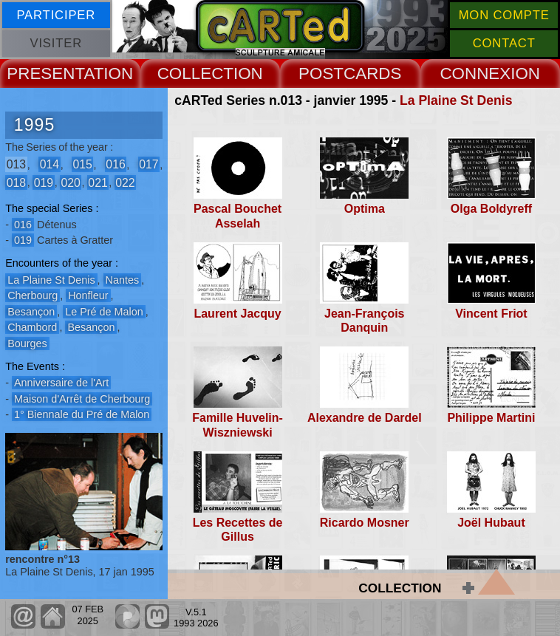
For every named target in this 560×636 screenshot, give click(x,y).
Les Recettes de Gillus (238, 529)
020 (70, 182)
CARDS (372, 73)
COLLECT (195, 73)
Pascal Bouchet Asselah (237, 215)
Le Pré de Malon (104, 312)
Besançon (31, 312)
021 (97, 182)
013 (16, 164)
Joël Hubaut (491, 522)
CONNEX (475, 73)
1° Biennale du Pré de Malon (81, 414)
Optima (364, 208)
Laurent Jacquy (237, 313)
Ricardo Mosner (364, 522)
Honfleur (88, 295)
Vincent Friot (491, 313)
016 (115, 164)
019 (43, 182)
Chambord (32, 327)
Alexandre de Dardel (364, 417)
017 (148, 164)
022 (124, 182)
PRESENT (45, 73)
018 (16, 182)
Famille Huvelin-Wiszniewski (237, 424)
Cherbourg (32, 295)
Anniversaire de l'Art (61, 383)
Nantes (123, 280)
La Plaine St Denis (456, 100)
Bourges (27, 343)
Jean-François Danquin (364, 320)
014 (49, 164)
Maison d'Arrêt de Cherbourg (82, 399)
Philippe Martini (491, 417)
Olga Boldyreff (491, 208)
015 (82, 164)
